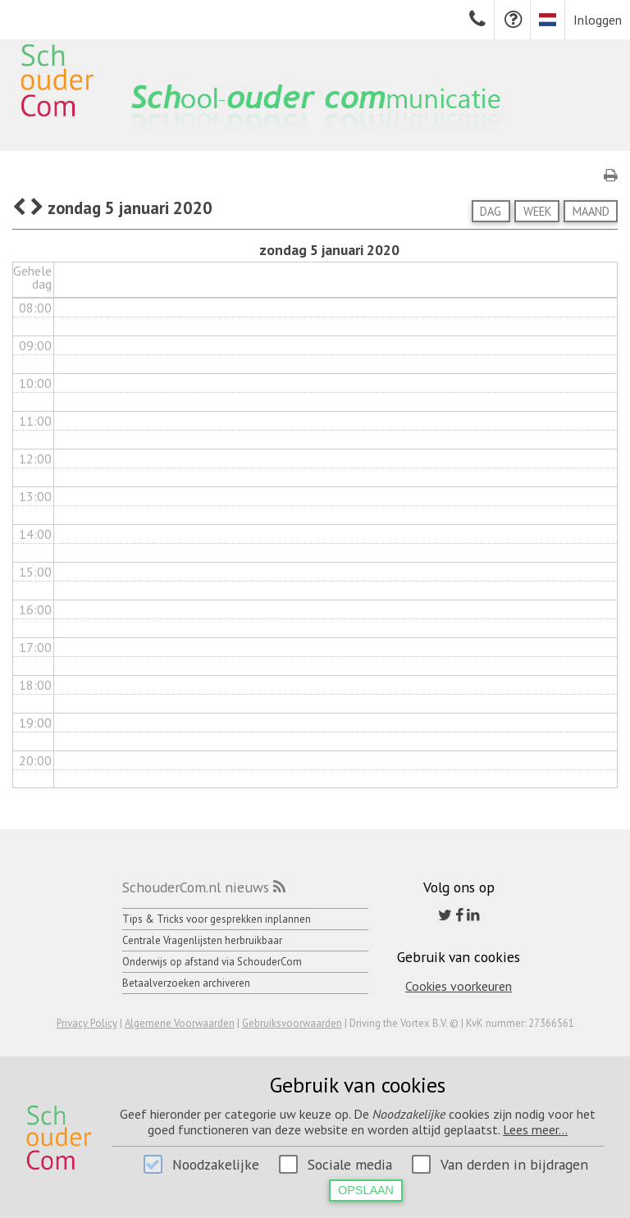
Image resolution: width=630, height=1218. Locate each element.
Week (537, 211)
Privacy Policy (87, 1023)
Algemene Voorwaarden (180, 1023)
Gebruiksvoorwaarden (292, 1023)
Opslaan (366, 1190)
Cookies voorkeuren (458, 986)
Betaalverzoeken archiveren (186, 983)
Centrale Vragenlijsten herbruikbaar (202, 940)
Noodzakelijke (215, 1164)
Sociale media (350, 1164)
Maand (591, 211)
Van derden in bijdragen (514, 1164)
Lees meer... (535, 1129)
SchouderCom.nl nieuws (195, 887)
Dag (490, 211)
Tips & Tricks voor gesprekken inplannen (216, 919)
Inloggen (597, 19)
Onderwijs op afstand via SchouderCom (212, 962)
